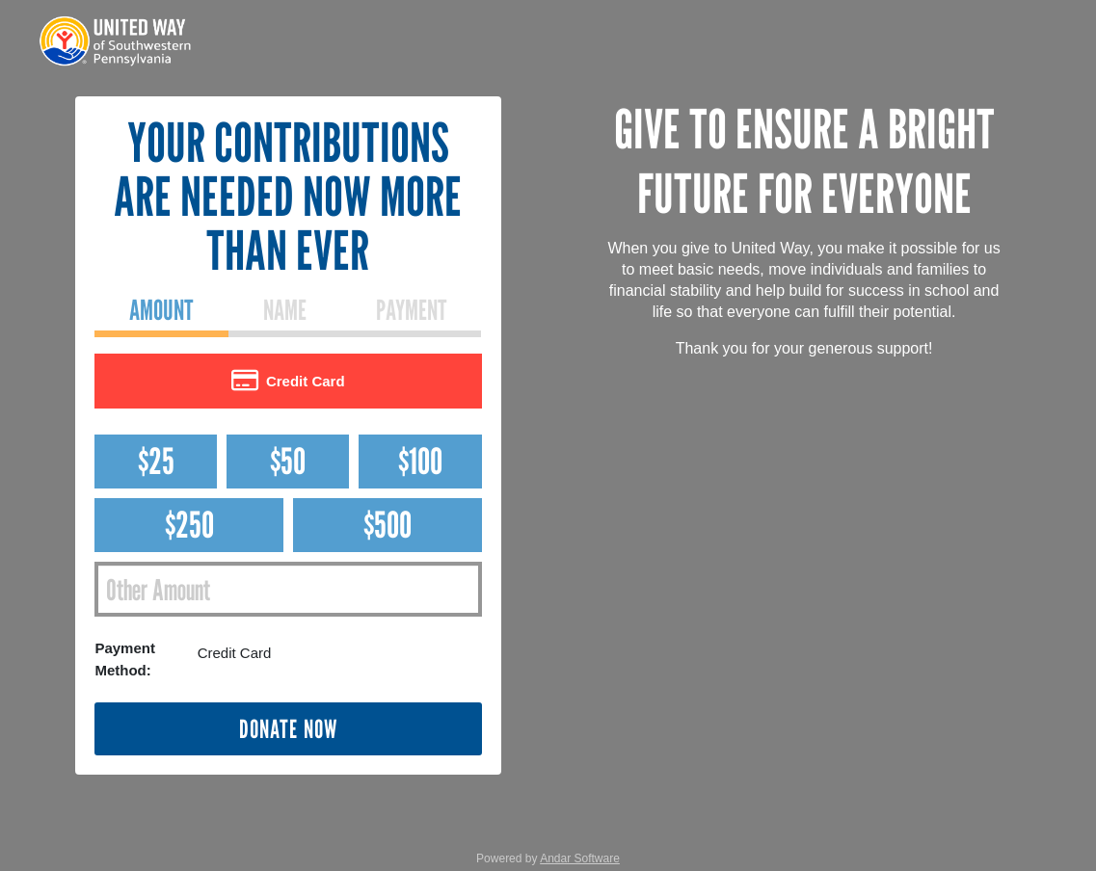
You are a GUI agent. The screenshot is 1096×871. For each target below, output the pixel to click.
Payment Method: (124, 659)
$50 (288, 461)
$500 (387, 524)
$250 (189, 524)
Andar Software (580, 858)
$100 (420, 461)
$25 (156, 461)
